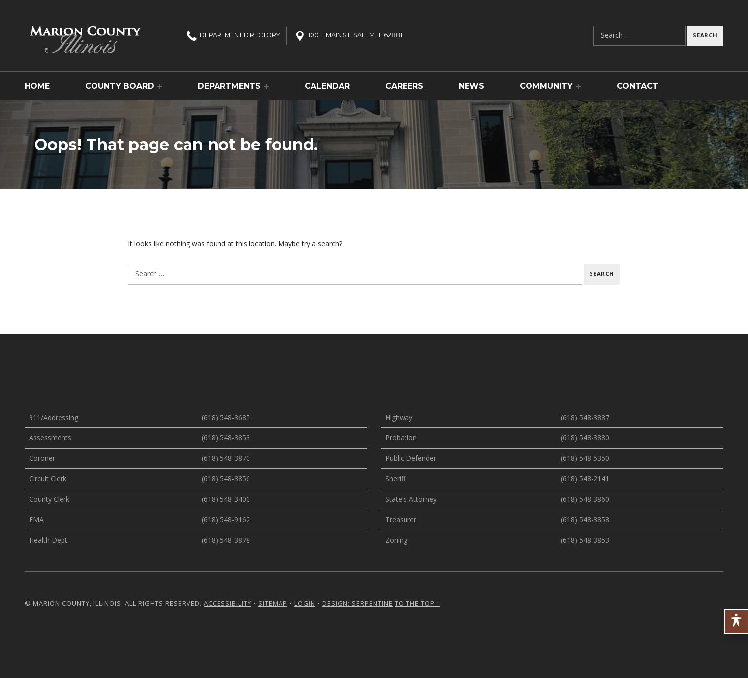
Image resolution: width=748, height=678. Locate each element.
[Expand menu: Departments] (266, 86)
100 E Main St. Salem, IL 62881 (347, 35)
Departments (229, 86)
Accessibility (227, 603)
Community (546, 86)
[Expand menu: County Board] (159, 86)
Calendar (327, 86)
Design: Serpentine (357, 603)
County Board (119, 86)
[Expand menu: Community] (578, 86)
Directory (232, 35)
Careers (404, 86)
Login (304, 603)
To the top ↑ (417, 603)
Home (37, 86)
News (471, 86)
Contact (637, 86)
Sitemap (272, 603)
